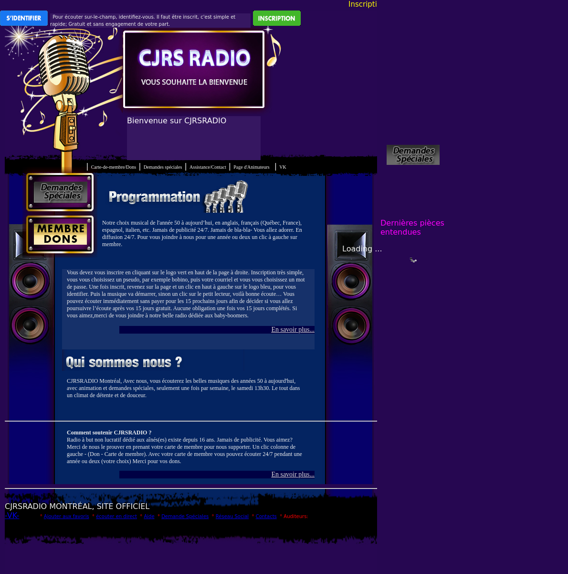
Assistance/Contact (207, 167)
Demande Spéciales (185, 516)
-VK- (12, 515)
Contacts (266, 516)
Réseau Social (232, 516)
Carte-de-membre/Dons (113, 167)
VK (282, 167)
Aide (149, 516)
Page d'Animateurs (251, 167)
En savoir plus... (293, 329)
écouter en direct (116, 516)
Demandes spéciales (163, 167)
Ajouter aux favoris (66, 516)
